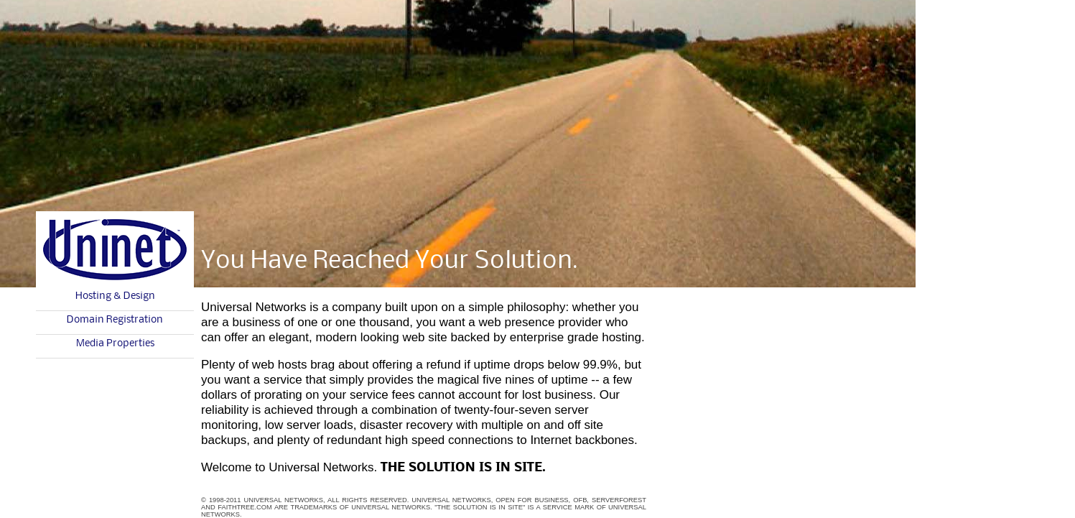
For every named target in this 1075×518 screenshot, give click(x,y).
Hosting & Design (115, 296)
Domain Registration (115, 320)
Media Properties (115, 343)
